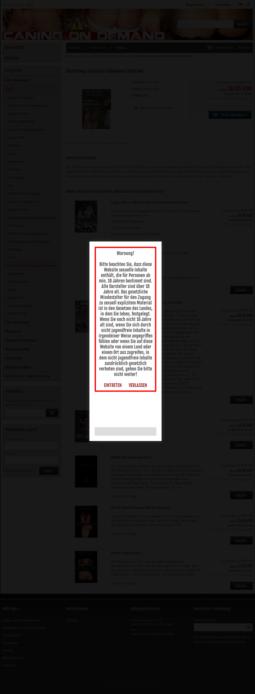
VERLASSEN (139, 386)
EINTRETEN (114, 386)
